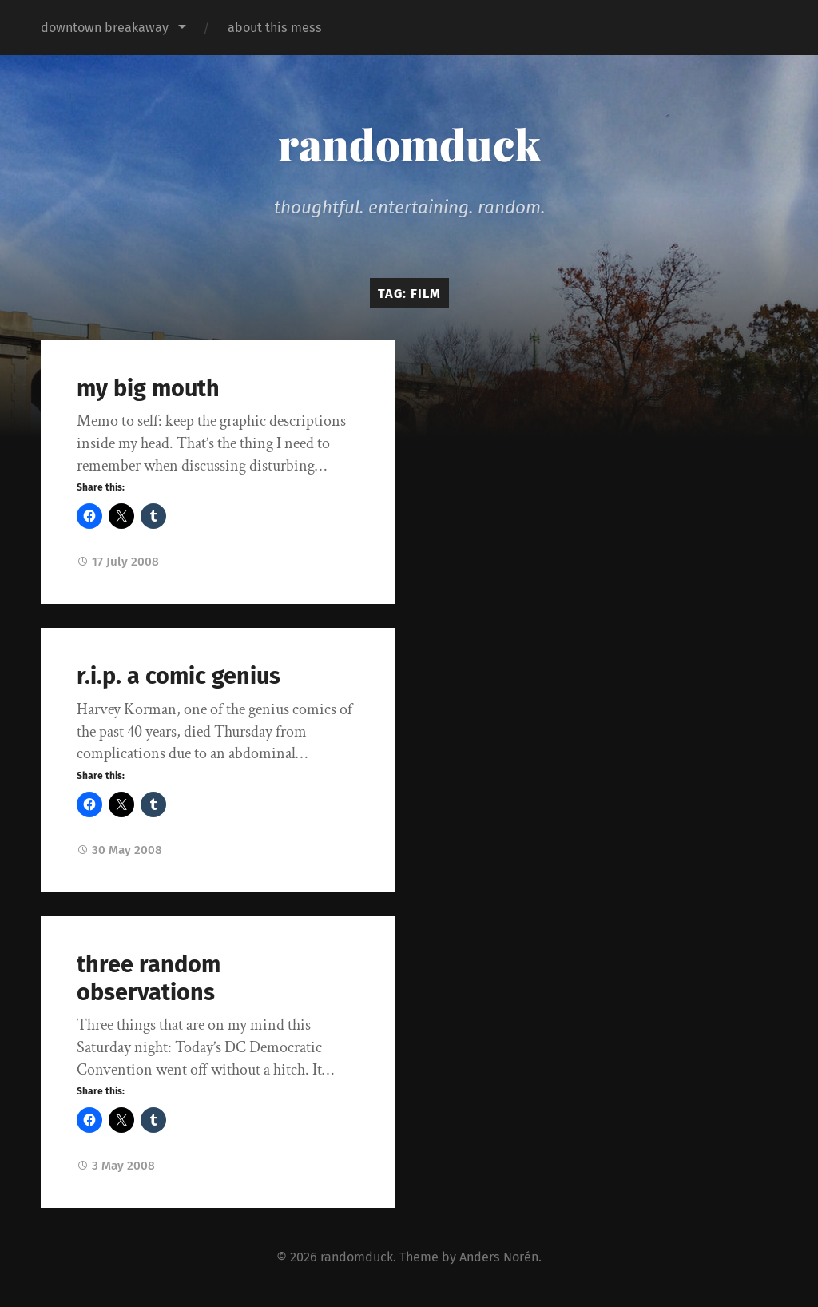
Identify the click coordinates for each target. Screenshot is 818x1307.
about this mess (275, 27)
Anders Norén (498, 1257)
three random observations (148, 979)
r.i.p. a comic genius (178, 676)
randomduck (409, 144)
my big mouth (148, 389)
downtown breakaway (105, 27)
